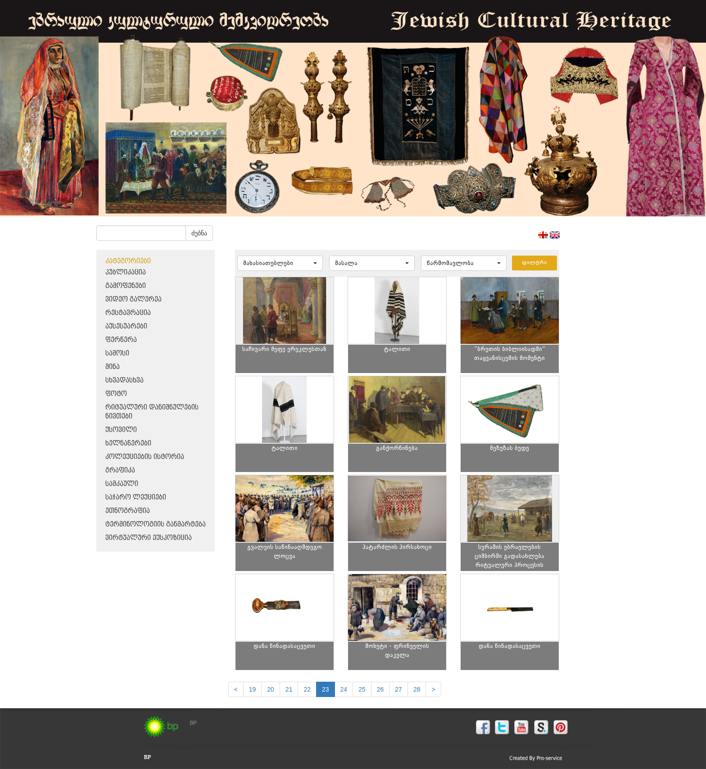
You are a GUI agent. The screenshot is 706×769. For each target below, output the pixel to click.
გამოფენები (125, 286)
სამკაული (121, 484)
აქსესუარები (126, 326)
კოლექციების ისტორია (144, 457)
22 (307, 689)
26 (380, 689)
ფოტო (116, 394)
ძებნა (199, 233)
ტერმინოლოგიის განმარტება (155, 524)
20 (270, 689)
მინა (112, 367)
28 (417, 689)
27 (398, 689)
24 (344, 689)
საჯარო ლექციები (135, 497)
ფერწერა (121, 340)
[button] (280, 263)
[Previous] (236, 689)
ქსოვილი (121, 430)
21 (289, 689)
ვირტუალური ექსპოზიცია (148, 538)
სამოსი (117, 353)
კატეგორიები (128, 261)
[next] (433, 689)
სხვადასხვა (124, 380)
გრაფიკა (120, 470)
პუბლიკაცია (125, 272)
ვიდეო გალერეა (133, 299)
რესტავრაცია (128, 313)
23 (325, 689)
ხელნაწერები (128, 443)
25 (362, 689)
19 (252, 689)
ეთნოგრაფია (127, 511)
